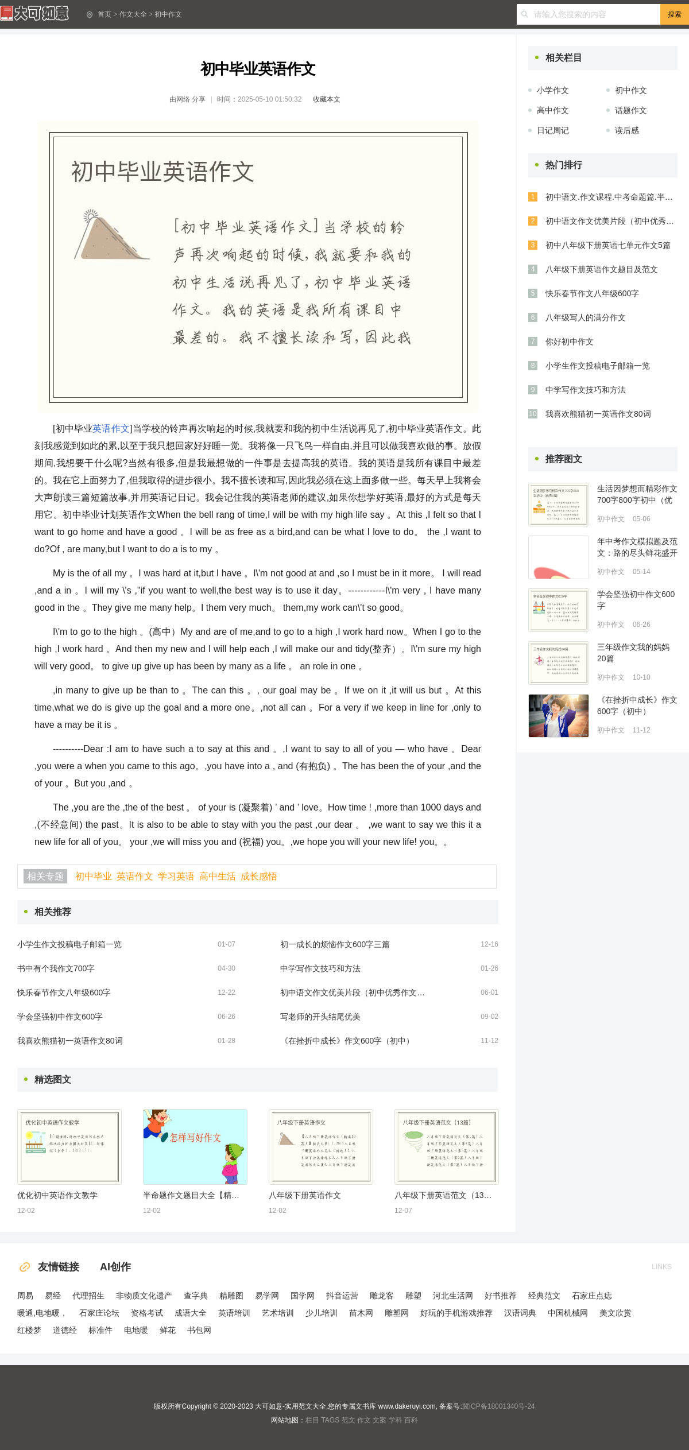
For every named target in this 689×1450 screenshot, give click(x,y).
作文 (364, 1420)
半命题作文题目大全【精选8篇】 (194, 1195)
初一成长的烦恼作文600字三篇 (335, 944)
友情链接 (48, 1266)
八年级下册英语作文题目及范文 (601, 269)
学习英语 (176, 876)
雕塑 (413, 1295)
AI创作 (115, 1267)
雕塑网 (397, 1312)
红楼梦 (29, 1330)
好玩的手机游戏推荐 (456, 1312)
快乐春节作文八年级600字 (64, 992)
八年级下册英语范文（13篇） (446, 1195)
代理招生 (88, 1295)
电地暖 (136, 1330)
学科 (395, 1420)
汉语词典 (520, 1312)
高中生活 (217, 876)
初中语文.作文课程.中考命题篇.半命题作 (611, 196)
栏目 (312, 1420)
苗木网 (361, 1312)
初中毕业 (93, 876)
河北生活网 (453, 1295)
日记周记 (553, 130)
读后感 (627, 130)
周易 (25, 1295)
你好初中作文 (569, 341)
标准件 (100, 1330)
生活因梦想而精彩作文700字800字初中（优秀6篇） (637, 495)
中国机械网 (568, 1312)
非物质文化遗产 (144, 1295)
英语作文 (111, 428)
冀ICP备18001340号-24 (498, 1406)
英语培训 (234, 1312)
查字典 (196, 1295)
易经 (53, 1295)
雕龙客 (382, 1295)
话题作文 (631, 110)
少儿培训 (321, 1312)
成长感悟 (259, 876)
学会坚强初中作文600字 (60, 1016)
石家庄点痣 (592, 1295)
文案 (379, 1420)
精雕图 (231, 1295)
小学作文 (553, 90)
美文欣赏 (615, 1312)
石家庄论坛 (99, 1312)
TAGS (330, 1420)
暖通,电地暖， (42, 1312)
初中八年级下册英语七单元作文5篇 (608, 245)
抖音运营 (342, 1295)
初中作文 (168, 14)
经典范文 (544, 1295)
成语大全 (191, 1312)
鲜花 (168, 1330)
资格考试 (147, 1312)
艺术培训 (278, 1312)
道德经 (65, 1330)
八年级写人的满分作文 (585, 317)
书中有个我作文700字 (56, 968)
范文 (348, 1420)
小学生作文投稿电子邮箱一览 (69, 944)
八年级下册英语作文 (305, 1195)
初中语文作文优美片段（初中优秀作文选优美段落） (354, 992)
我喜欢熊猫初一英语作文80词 (70, 1040)
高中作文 (553, 110)
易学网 (267, 1295)
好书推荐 (501, 1295)
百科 (411, 1420)
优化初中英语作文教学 (57, 1195)
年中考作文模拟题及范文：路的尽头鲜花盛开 (637, 547)
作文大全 (133, 14)
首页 (104, 14)
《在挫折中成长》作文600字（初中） (347, 1040)
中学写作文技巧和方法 (320, 968)
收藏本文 (326, 99)
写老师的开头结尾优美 (320, 1016)
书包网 (199, 1330)
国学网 (303, 1295)
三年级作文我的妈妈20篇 (633, 652)
